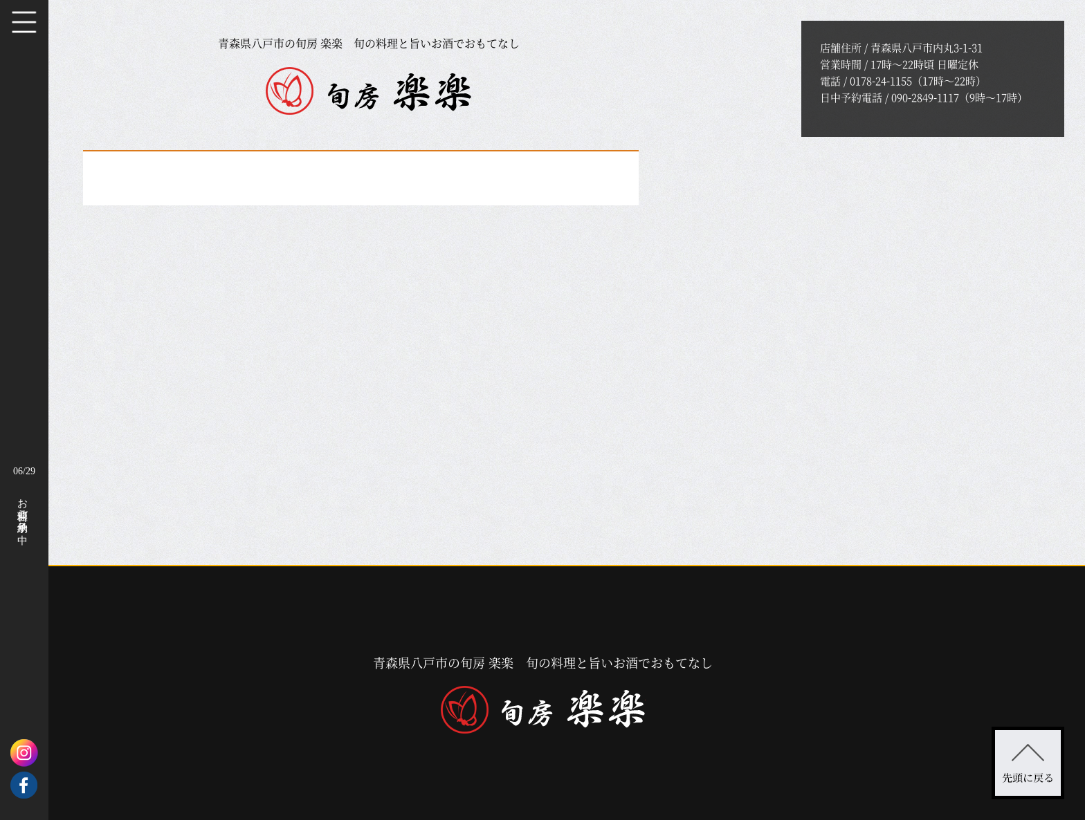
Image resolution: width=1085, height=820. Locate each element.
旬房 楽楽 (368, 90)
